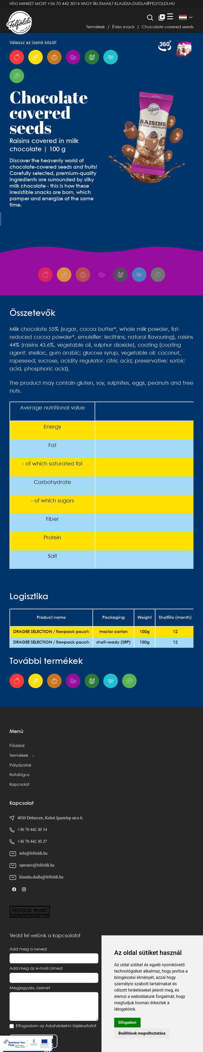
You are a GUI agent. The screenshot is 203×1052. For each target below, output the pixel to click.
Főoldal (17, 746)
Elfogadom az (56, 1026)
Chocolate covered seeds (167, 27)
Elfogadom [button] (127, 1022)
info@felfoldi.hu (33, 853)
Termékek (95, 27)
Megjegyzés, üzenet (30, 988)
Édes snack (123, 27)
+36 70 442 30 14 (32, 829)
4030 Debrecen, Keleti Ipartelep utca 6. (46, 818)
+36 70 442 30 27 (32, 841)
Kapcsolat (19, 785)
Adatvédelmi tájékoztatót (70, 1026)
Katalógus (19, 775)
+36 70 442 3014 (64, 4)
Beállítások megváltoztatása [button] (141, 1033)
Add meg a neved (28, 949)
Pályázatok (20, 765)
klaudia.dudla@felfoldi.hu (144, 4)
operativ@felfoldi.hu (36, 865)
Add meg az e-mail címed (36, 968)
